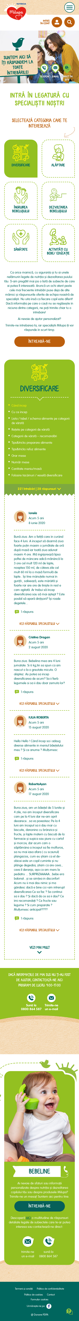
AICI (28, 1218)
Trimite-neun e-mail (51, 1002)
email (55, 76)
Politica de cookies (33, 1294)
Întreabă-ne (39, 1206)
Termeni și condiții (24, 1288)
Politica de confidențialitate (50, 1288)
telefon (44, 76)
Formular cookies (39, 1299)
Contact (51, 1294)
